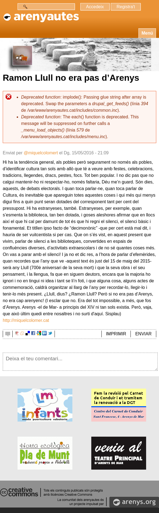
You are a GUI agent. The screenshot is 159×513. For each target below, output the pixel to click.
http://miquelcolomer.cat (26, 320)
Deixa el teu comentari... (80, 362)
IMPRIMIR (116, 333)
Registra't (126, 6)
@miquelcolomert (41, 152)
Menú (147, 33)
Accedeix (95, 6)
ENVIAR (143, 333)
